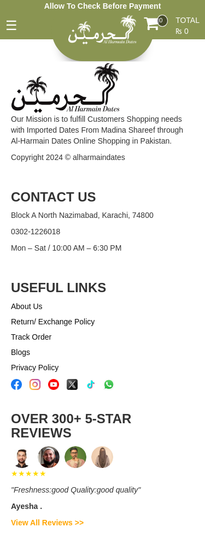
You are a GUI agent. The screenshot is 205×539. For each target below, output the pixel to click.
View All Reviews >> (47, 522)
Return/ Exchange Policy (53, 321)
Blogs (20, 352)
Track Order (31, 337)
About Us (27, 306)
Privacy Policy (34, 367)
